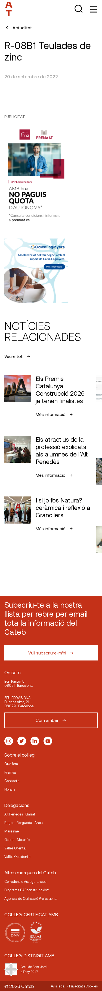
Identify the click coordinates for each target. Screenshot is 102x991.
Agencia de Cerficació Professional (30, 898)
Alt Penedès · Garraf (19, 814)
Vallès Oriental (15, 848)
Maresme (11, 831)
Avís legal (58, 986)
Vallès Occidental (17, 856)
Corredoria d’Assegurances (25, 881)
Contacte (11, 781)
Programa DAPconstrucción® (26, 890)
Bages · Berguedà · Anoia (23, 823)
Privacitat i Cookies (83, 986)
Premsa (10, 772)
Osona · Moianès (17, 839)
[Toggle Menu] (93, 9)
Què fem (11, 764)
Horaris (9, 789)
